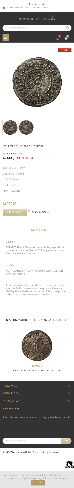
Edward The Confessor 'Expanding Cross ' (37, 370)
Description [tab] (38, 230)
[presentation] (28, 429)
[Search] (37, 28)
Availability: (9, 158)
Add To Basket (14, 212)
